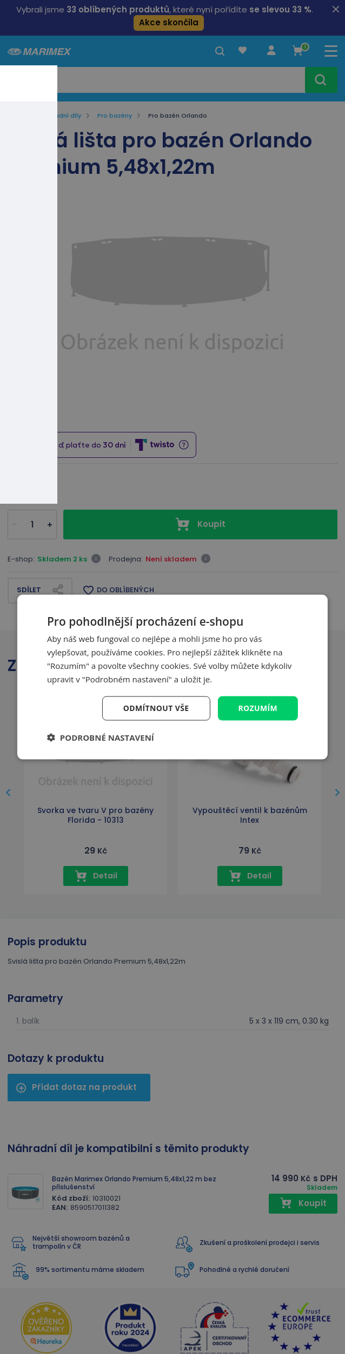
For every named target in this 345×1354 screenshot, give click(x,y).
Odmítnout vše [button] (156, 708)
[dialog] (172, 676)
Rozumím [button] (257, 708)
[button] (100, 737)
